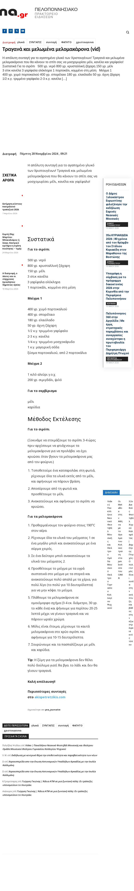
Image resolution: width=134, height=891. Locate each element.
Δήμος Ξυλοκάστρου (113, 224)
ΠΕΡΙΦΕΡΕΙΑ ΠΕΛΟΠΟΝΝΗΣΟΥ (114, 359)
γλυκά (21, 42)
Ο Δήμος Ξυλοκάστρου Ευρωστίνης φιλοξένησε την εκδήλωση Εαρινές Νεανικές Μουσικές (116, 206)
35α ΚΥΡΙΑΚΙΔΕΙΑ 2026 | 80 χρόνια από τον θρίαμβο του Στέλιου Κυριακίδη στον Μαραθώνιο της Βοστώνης (117, 246)
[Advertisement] (50, 829)
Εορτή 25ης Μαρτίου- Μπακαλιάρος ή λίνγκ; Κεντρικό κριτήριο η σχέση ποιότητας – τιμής (11, 239)
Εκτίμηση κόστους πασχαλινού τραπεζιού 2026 (11, 206)
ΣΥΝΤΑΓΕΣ (35, 42)
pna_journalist (52, 709)
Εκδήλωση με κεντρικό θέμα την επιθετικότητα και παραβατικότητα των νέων (54, 755)
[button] (127, 32)
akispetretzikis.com (50, 697)
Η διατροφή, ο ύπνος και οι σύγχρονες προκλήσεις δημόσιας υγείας (10, 275)
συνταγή (51, 42)
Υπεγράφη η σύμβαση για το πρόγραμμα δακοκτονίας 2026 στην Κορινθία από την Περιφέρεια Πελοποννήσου (117, 286)
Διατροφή (8, 42)
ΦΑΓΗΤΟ (66, 42)
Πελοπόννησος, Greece (100, 16)
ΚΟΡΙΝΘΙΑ (111, 303)
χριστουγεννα (85, 42)
